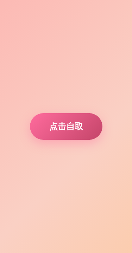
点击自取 (66, 126)
